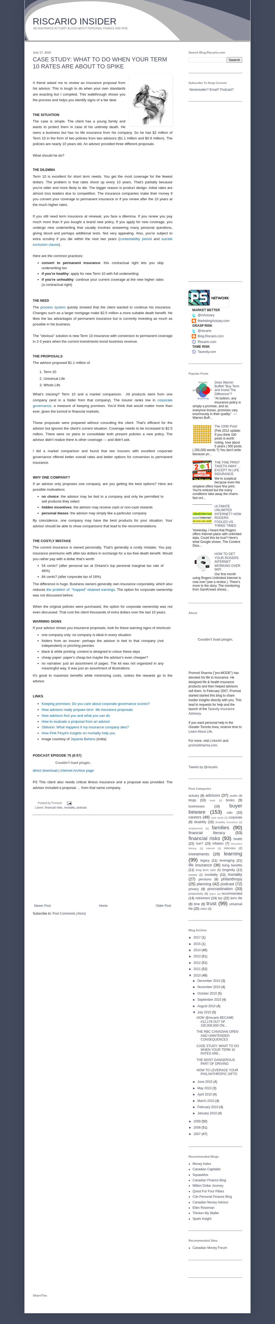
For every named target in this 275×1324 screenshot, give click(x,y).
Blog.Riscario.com (211, 336)
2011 (198, 969)
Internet (210, 848)
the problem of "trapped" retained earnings (80, 590)
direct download (45, 770)
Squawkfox (200, 1175)
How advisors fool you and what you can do (76, 716)
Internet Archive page (77, 770)
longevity (228, 870)
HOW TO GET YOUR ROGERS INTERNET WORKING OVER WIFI (227, 561)
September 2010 (209, 1000)
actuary (194, 796)
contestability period (136, 239)
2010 (198, 975)
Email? (214, 90)
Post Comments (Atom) (69, 913)
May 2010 (204, 1088)
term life (236, 898)
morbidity (211, 875)
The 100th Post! (226, 426)
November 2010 (209, 987)
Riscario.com (207, 342)
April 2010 (205, 1094)
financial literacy (207, 833)
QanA (212, 893)
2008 (198, 1127)
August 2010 (206, 1006)
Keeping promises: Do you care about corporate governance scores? (96, 704)
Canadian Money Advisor (210, 1202)
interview (230, 848)
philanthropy (231, 879)
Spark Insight (202, 1219)
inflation (217, 843)
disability (200, 822)
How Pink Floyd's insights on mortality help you (78, 733)
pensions (204, 879)
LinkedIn (216, 741)
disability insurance (226, 822)
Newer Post (42, 906)
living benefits (232, 865)
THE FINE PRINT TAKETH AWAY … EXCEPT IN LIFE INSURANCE (228, 468)
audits (234, 795)
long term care (206, 870)
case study (217, 817)
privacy (194, 889)
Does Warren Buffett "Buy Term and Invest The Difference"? (227, 388)
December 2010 (209, 981)
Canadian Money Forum (210, 1248)
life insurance (200, 865)
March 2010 (206, 1101)
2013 (198, 956)
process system (53, 307)
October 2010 (207, 993)
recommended (232, 893)
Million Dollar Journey (208, 1186)
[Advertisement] (102, 859)
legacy (205, 860)
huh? (199, 843)
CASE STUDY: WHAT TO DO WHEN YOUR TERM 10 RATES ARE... (218, 1050)
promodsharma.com (203, 745)
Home (103, 906)
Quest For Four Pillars (208, 1191)
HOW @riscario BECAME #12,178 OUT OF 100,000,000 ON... (215, 1021)
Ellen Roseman (203, 1208)
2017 (198, 937)
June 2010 (205, 1082)
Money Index (202, 1164)
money (193, 874)
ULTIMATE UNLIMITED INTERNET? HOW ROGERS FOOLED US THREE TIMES (228, 516)
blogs (192, 800)
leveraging (227, 860)
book (212, 800)
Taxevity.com (207, 352)
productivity (196, 893)
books (230, 800)
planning (204, 884)
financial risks (54, 807)
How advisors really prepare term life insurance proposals (87, 710)
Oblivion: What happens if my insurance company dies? (85, 727)
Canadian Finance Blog (209, 1180)
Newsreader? (198, 90)
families (220, 827)
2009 (198, 1121)
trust (211, 903)
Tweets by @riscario (203, 767)
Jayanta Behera (83, 739)
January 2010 (207, 1113)
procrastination (220, 889)
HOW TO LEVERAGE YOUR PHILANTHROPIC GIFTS (217, 1072)
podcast (82, 807)
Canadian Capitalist (206, 1169)
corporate (235, 817)
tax (220, 898)
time (197, 904)
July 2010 (204, 1012)
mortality (69, 807)
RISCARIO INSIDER (75, 21)
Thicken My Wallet (206, 1213)
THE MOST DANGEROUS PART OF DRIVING (216, 1062)
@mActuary (206, 315)
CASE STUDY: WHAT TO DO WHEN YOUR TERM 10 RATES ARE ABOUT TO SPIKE (100, 63)
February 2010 (208, 1107)
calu (230, 812)
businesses (197, 806)
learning (233, 853)
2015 (198, 944)
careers (195, 817)
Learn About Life (200, 731)
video (203, 908)
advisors (213, 795)
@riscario (204, 331)
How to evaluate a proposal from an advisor (76, 721)
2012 (198, 963)
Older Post (163, 906)
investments (199, 854)
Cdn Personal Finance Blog (212, 1197)
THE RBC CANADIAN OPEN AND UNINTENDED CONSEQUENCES (217, 1035)
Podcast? (227, 90)
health (237, 839)
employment (195, 828)
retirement (203, 898)
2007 (198, 1134)
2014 (198, 950)
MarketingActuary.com (213, 321)
